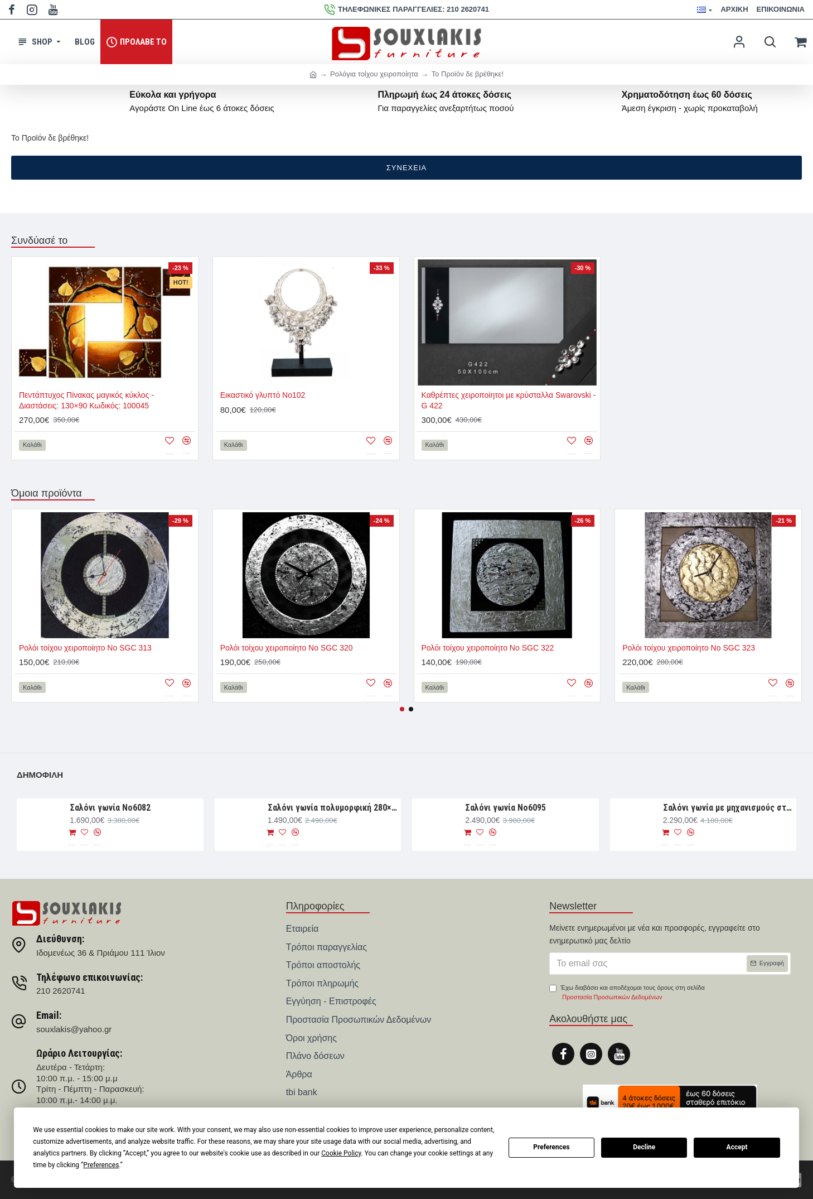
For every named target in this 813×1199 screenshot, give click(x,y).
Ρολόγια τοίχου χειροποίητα (374, 74)
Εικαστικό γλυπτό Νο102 (263, 395)
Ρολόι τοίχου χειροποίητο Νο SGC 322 (488, 647)
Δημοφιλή (40, 774)
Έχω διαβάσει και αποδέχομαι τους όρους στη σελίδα (626, 993)
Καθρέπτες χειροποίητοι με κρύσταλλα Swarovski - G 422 (509, 400)
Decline (644, 1147)
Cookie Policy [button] (341, 1153)
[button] (402, 709)
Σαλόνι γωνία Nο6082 (110, 807)
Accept (737, 1147)
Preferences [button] (101, 1165)
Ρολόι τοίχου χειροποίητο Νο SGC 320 (286, 647)
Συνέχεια (406, 167)
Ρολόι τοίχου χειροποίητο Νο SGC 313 (85, 647)
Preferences (551, 1147)
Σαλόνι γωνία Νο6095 (505, 807)
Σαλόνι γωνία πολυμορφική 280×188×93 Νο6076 (332, 807)
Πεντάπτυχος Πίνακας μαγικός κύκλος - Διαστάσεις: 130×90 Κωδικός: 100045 (86, 400)
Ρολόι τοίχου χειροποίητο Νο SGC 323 (688, 647)
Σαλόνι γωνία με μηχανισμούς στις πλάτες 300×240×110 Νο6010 (727, 807)
